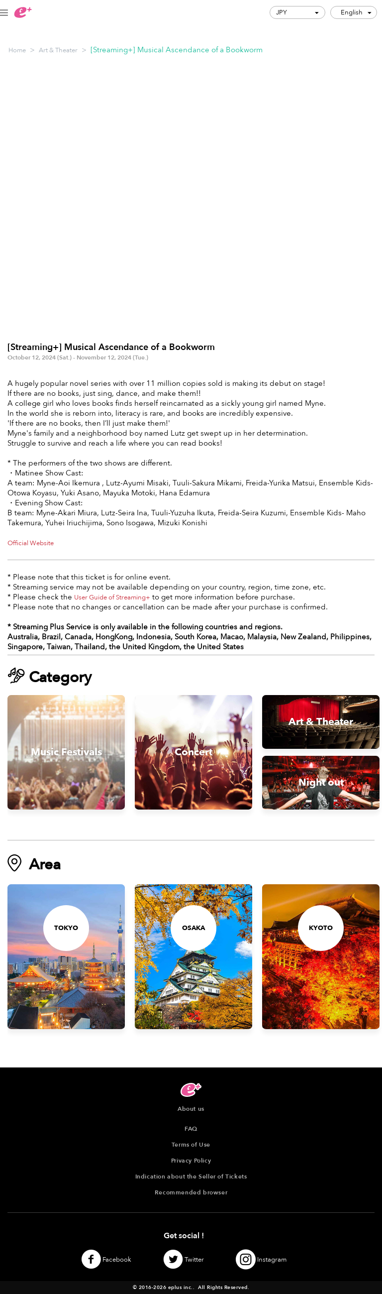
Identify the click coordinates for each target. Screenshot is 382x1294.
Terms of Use (191, 1145)
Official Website (30, 543)
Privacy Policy (191, 1161)
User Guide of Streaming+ (112, 597)
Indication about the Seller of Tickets (191, 1176)
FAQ (191, 1129)
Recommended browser (191, 1192)
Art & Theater (58, 50)
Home (17, 50)
